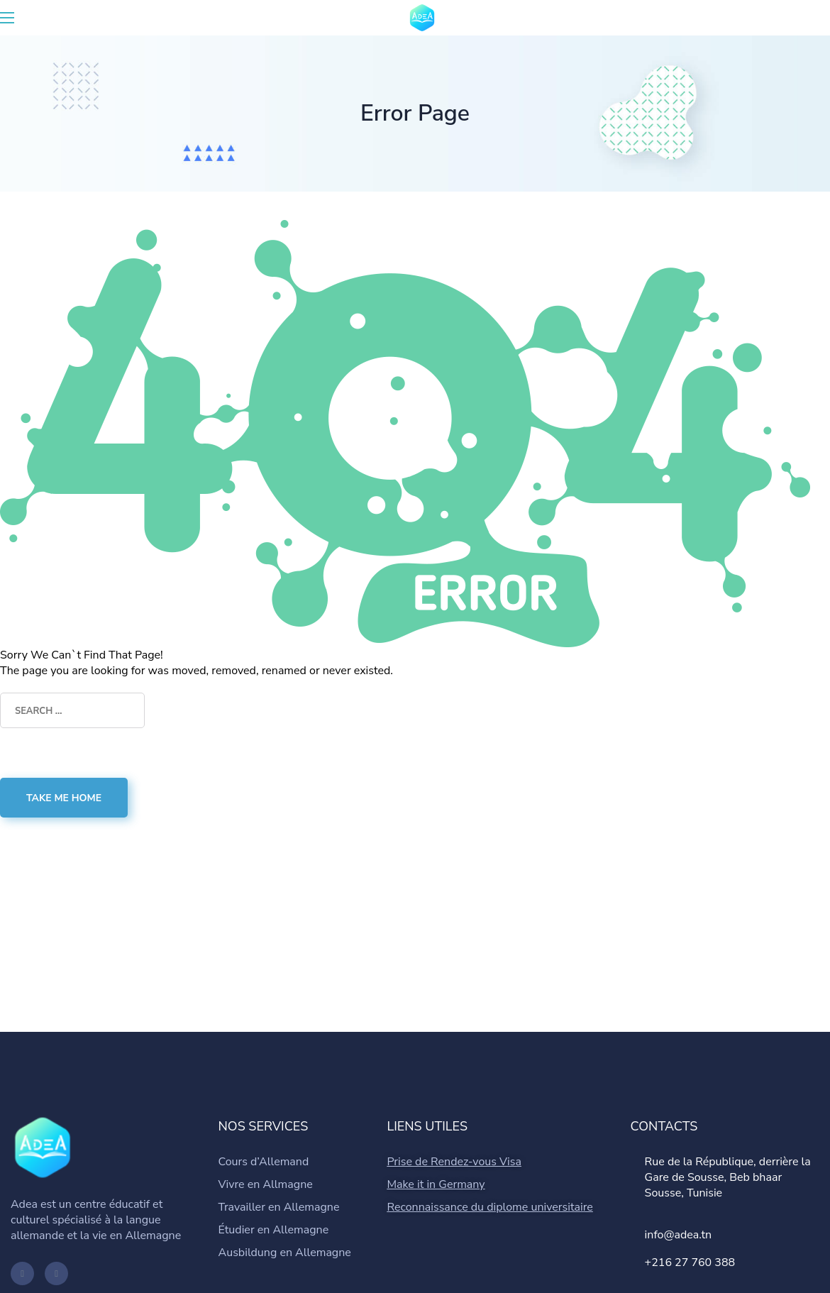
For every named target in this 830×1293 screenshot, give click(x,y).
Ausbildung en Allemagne (284, 1252)
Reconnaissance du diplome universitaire (489, 1207)
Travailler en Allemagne (279, 1207)
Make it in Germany (436, 1184)
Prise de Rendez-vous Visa (454, 1162)
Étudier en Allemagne (273, 1230)
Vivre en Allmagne (265, 1184)
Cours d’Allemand (263, 1162)
